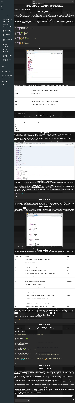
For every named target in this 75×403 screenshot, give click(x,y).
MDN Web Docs (65, 85)
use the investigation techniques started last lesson (37, 8)
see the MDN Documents (60, 183)
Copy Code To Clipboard (44, 48)
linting (68, 369)
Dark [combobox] (17, 401)
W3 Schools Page (19, 385)
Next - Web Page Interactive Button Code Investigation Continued (27, 392)
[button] (7, 4)
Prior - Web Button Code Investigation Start (23, 393)
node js (15, 16)
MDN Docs (23, 254)
